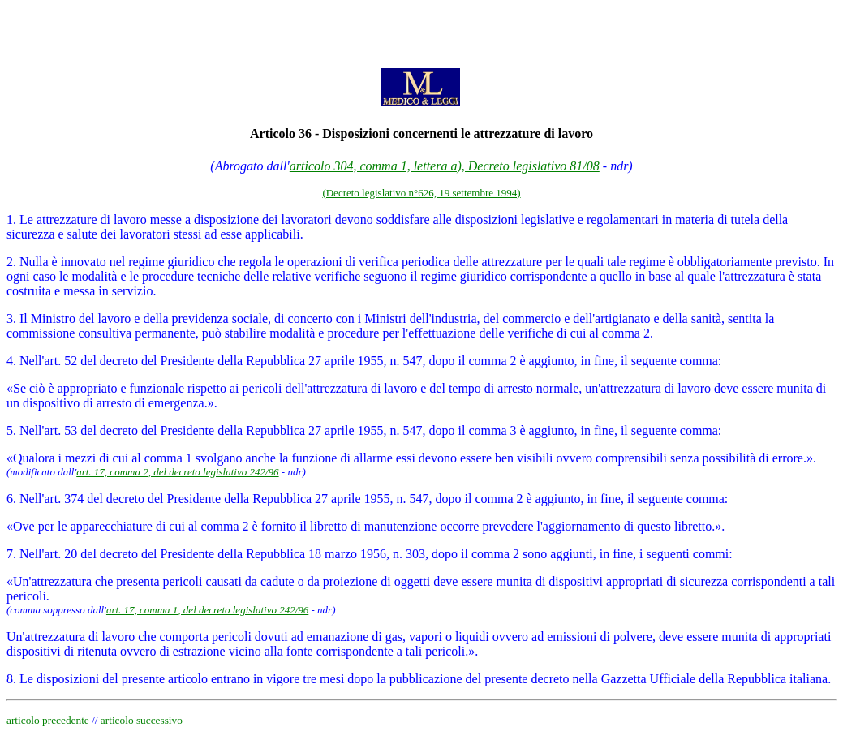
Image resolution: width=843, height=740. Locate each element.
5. (11, 430)
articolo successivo (142, 720)
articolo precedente (47, 720)
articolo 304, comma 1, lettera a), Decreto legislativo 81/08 (445, 166)
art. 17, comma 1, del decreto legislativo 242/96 (207, 610)
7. (11, 554)
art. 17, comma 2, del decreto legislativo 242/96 (177, 472)
